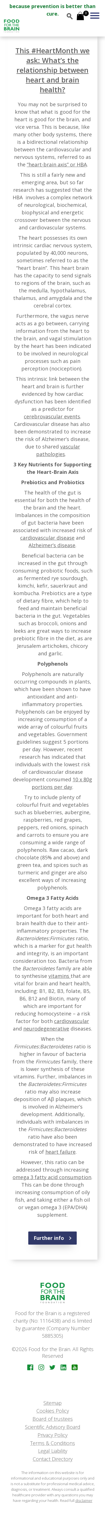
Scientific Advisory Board (52, 1427)
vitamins (59, 976)
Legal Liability (52, 1451)
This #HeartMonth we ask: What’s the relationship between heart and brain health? (52, 70)
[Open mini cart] (80, 17)
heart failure (60, 1151)
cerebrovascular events (52, 416)
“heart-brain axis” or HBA (57, 164)
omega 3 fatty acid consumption (52, 1177)
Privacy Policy (52, 1435)
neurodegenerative (46, 1028)
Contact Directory (53, 1459)
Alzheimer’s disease (52, 545)
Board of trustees (52, 1418)
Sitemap (52, 1403)
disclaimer (83, 1500)
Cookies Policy (52, 1410)
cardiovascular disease (47, 537)
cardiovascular (71, 1021)
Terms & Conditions (52, 1443)
